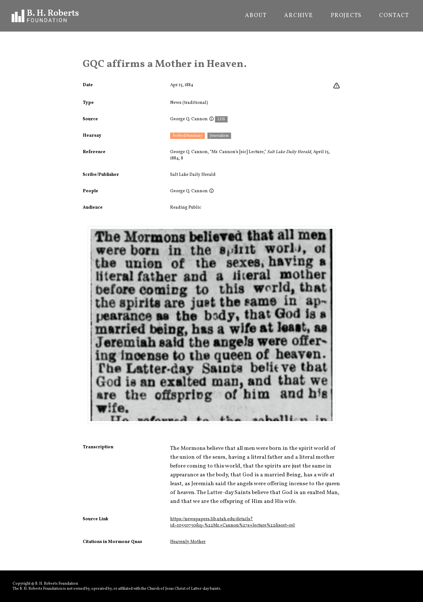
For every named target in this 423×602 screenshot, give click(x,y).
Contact (394, 15)
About (255, 15)
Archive (298, 15)
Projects (346, 15)
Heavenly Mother (188, 542)
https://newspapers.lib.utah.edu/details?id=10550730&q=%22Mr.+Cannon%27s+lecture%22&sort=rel (232, 522)
